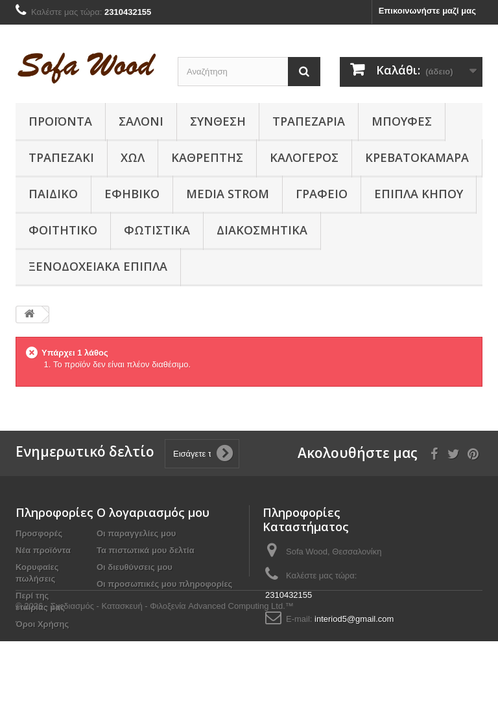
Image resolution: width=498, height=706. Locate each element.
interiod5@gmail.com (354, 619)
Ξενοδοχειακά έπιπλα (98, 266)
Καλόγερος (304, 157)
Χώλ (133, 157)
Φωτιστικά (157, 230)
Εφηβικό (132, 193)
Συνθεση (218, 121)
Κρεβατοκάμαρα (417, 157)
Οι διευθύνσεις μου (134, 567)
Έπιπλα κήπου (418, 193)
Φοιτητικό (63, 230)
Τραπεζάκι (61, 157)
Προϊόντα (60, 121)
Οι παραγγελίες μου (136, 533)
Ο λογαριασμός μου (153, 512)
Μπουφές (402, 121)
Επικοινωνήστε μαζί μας (427, 11)
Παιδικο (53, 193)
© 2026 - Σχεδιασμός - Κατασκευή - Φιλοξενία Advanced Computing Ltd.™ (155, 671)
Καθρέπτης (207, 157)
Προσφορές (39, 533)
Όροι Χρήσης (42, 624)
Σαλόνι (141, 121)
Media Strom (227, 193)
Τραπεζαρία (308, 121)
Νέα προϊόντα (43, 550)
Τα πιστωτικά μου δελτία (146, 550)
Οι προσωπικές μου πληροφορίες (164, 584)
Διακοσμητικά (262, 230)
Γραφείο (322, 193)
